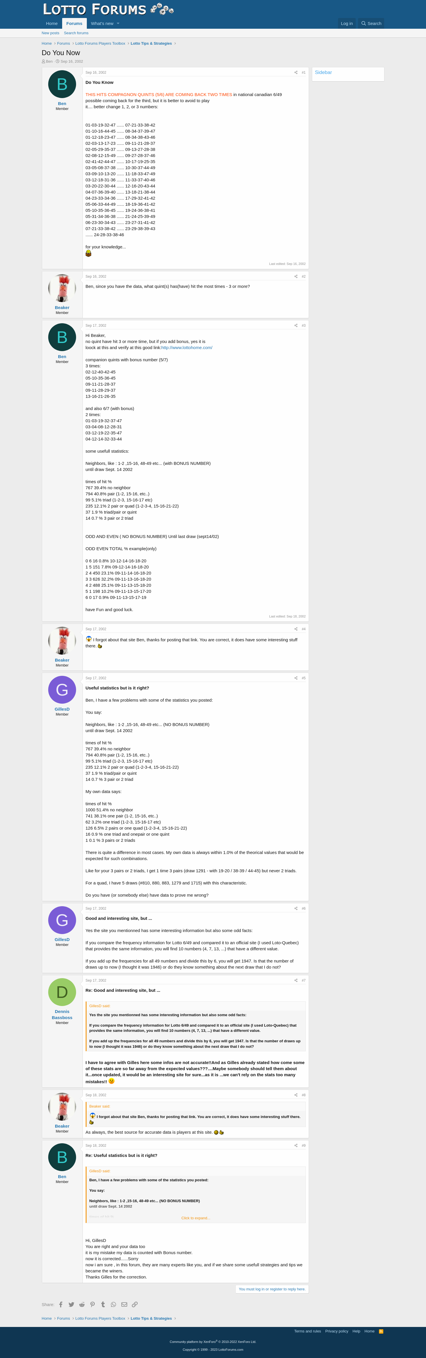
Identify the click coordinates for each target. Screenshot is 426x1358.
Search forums (76, 33)
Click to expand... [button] (196, 1218)
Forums (74, 23)
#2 (303, 277)
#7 (303, 980)
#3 (303, 326)
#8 (303, 1095)
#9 (303, 1146)
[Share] (296, 72)
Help (356, 1331)
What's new (102, 23)
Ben (49, 61)
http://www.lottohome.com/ (186, 347)
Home (52, 23)
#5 (303, 678)
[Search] (371, 23)
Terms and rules (307, 1331)
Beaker (62, 307)
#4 (303, 629)
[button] (118, 23)
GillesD (62, 709)
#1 (303, 73)
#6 (303, 908)
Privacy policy (336, 1331)
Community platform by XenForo (213, 1341)
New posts (51, 33)
